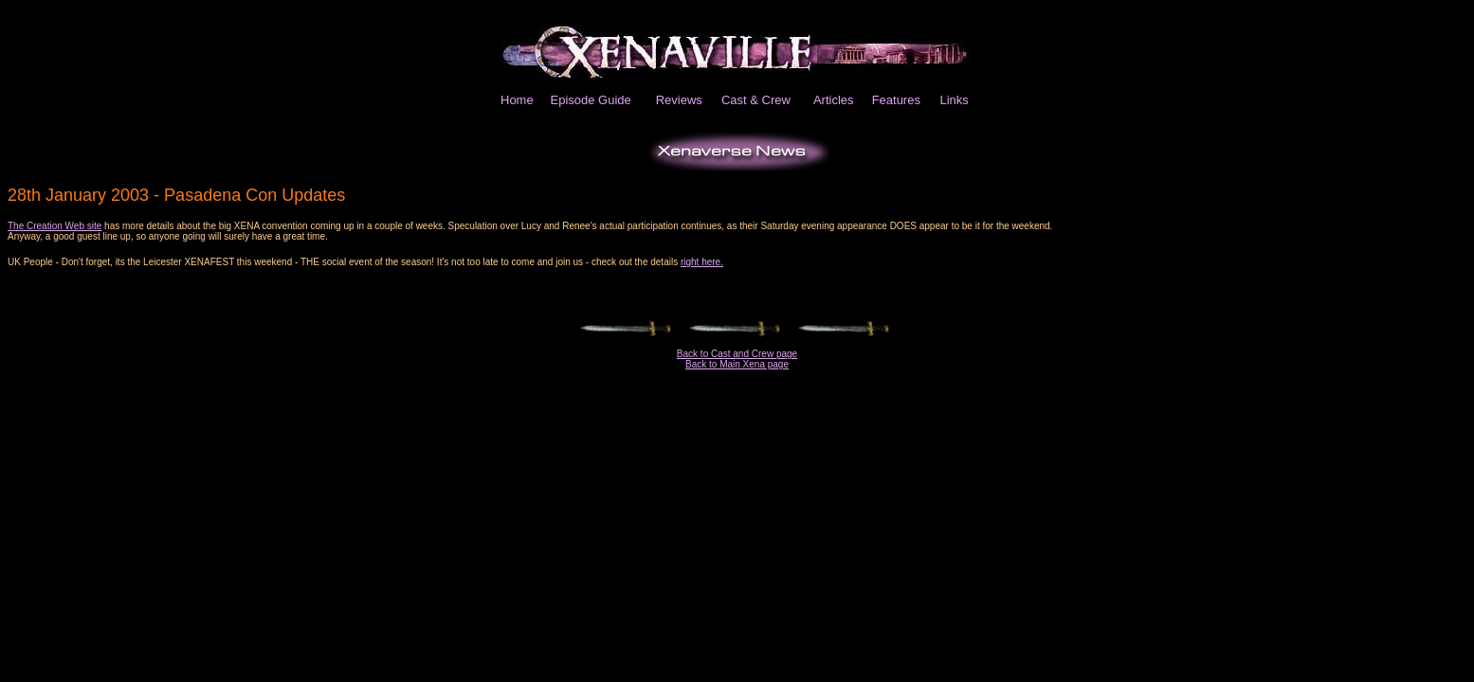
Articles (833, 100)
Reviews (679, 100)
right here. (702, 262)
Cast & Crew (756, 100)
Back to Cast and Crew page (737, 354)
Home (517, 100)
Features (896, 100)
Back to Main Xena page (737, 364)
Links (953, 100)
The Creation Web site (54, 226)
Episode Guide (591, 100)
